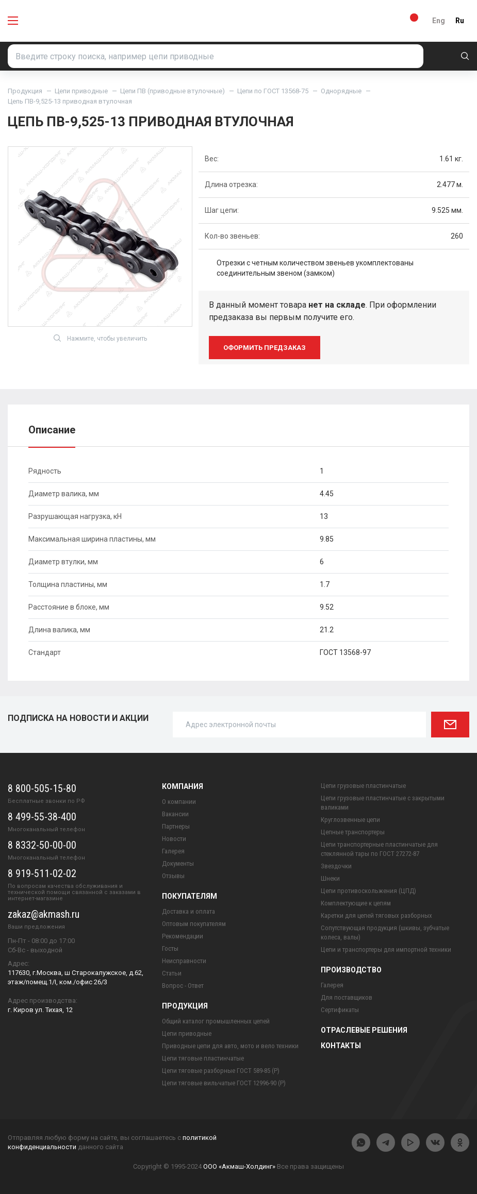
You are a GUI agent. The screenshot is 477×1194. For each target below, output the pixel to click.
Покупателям (189, 896)
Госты (170, 948)
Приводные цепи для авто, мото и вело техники (230, 1046)
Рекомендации (182, 936)
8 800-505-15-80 (42, 788)
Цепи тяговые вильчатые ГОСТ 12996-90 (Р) (224, 1083)
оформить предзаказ (264, 347)
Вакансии (175, 814)
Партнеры (176, 826)
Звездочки (336, 866)
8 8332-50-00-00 (42, 845)
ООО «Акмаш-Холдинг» (239, 1166)
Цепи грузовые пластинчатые (363, 785)
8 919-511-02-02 (42, 873)
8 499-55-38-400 (42, 817)
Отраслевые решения (364, 1030)
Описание (51, 430)
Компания (182, 786)
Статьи (172, 973)
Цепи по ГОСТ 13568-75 (272, 91)
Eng (438, 20)
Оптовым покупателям (194, 924)
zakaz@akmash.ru (43, 914)
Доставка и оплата (188, 911)
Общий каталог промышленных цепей (216, 1021)
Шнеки (330, 878)
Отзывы (173, 876)
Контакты (341, 1045)
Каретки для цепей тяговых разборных (376, 915)
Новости (174, 839)
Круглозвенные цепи (350, 819)
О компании (179, 801)
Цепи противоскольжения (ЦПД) (368, 891)
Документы (178, 863)
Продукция (25, 91)
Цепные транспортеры (353, 832)
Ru (459, 20)
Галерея (173, 851)
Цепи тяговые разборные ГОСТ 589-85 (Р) (220, 1070)
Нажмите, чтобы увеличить (100, 338)
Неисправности (184, 961)
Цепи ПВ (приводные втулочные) (172, 91)
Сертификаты (340, 1010)
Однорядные (341, 91)
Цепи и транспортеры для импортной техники (386, 949)
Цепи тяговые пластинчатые (203, 1058)
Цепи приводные (81, 91)
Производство (351, 970)
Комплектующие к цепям (356, 903)
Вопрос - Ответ (183, 985)
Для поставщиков (346, 997)
